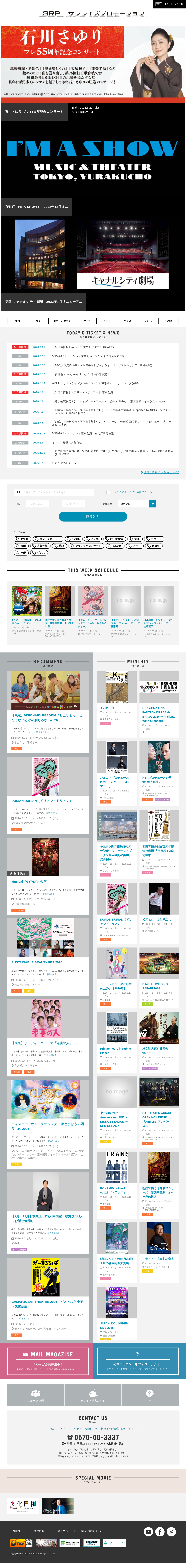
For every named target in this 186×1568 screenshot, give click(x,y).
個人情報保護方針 (92, 1531)
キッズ (127, 321)
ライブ (17, 991)
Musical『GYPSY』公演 (28, 881)
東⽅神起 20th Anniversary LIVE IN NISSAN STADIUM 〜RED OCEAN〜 (114, 1119)
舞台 (17, 321)
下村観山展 (107, 708)
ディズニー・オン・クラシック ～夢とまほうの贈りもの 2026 (47, 1126)
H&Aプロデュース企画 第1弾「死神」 (158, 780)
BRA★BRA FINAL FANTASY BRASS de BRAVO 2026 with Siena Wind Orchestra (158, 714)
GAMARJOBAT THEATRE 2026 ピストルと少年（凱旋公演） (47, 1304)
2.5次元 (117, 545)
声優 (23, 552)
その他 (168, 321)
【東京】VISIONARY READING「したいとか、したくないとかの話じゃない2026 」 (47, 718)
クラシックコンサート (88, 545)
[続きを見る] (41, 732)
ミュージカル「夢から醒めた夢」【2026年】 (116, 986)
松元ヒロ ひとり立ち (156, 919)
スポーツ (86, 321)
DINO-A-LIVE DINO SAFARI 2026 (155, 986)
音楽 (38, 321)
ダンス (148, 321)
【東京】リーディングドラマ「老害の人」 (42, 1043)
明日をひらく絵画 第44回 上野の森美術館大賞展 (116, 1261)
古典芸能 (42, 545)
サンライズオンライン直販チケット (131, 492)
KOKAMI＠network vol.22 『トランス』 (113, 1190)
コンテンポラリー (50, 539)
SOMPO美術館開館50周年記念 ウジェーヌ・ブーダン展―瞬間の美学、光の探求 (116, 853)
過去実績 (63, 1531)
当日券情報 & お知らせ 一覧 (161, 472)
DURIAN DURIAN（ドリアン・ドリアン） (42, 801)
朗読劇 (24, 539)
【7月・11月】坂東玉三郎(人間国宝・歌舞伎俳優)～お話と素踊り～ (46, 1218)
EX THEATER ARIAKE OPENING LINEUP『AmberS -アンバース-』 (157, 1119)
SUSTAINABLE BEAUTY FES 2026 (36, 962)
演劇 (23, 545)
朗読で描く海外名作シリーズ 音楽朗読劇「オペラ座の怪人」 (158, 1192)
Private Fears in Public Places (115, 1051)
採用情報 (39, 1531)
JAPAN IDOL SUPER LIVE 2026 (114, 1325)
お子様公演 (116, 539)
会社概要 (15, 1531)
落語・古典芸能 (62, 321)
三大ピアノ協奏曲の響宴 (158, 1258)
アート (107, 321)
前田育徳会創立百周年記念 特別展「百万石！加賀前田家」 (158, 851)
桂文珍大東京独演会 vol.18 (155, 1051)
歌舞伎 (156, 545)
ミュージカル (18, 910)
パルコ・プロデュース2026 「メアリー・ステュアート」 (116, 782)
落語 (61, 545)
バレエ (95, 539)
